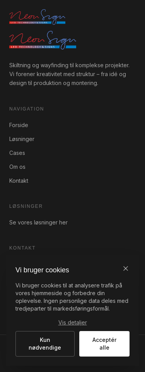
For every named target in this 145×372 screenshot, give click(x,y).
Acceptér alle (104, 343)
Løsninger (21, 139)
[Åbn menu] (128, 17)
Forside (18, 125)
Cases (17, 152)
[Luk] (126, 268)
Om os (17, 166)
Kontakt (18, 180)
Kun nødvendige (45, 343)
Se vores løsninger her (38, 222)
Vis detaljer (72, 322)
